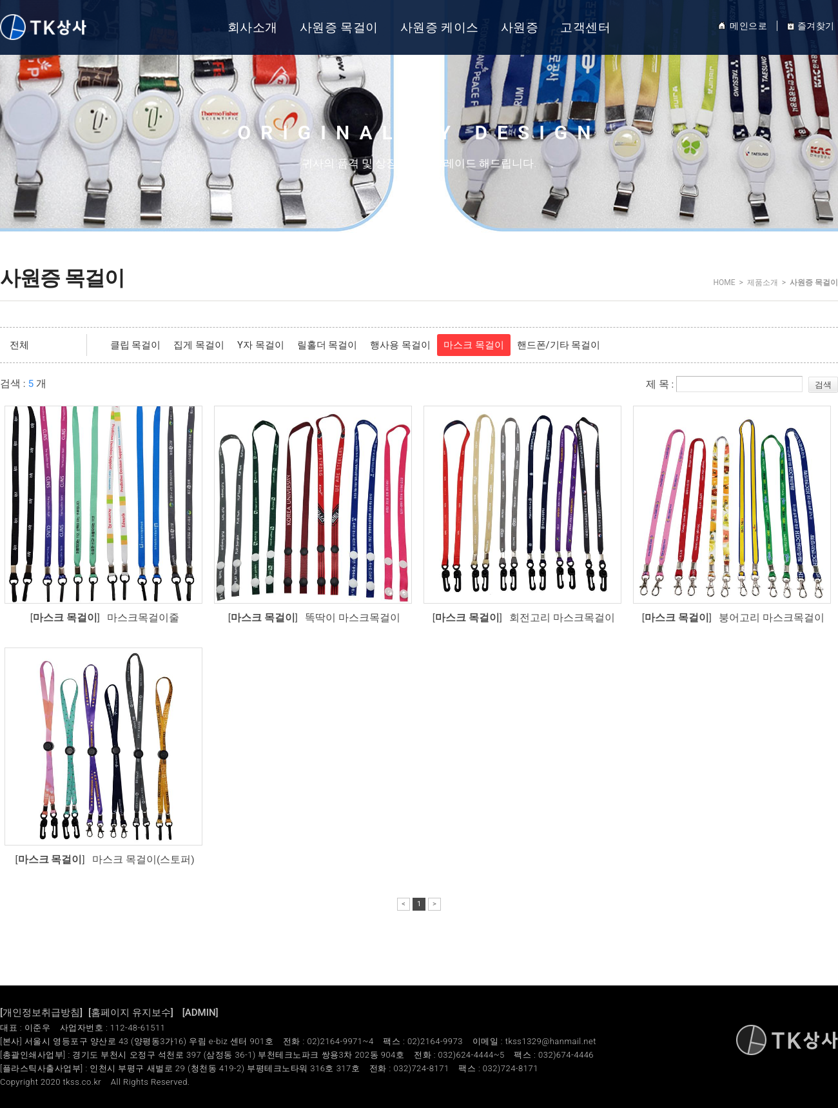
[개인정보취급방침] (41, 1012)
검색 (823, 385)
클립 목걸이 (135, 345)
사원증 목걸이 (339, 27)
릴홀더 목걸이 (327, 345)
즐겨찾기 (810, 26)
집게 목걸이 (198, 345)
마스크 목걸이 (473, 345)
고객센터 (585, 27)
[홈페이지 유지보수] (130, 1012)
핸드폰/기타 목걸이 (559, 345)
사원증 (520, 27)
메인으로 (742, 26)
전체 (19, 345)
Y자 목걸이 (260, 345)
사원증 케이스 (439, 27)
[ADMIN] (200, 1012)
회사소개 (253, 27)
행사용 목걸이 (400, 345)
